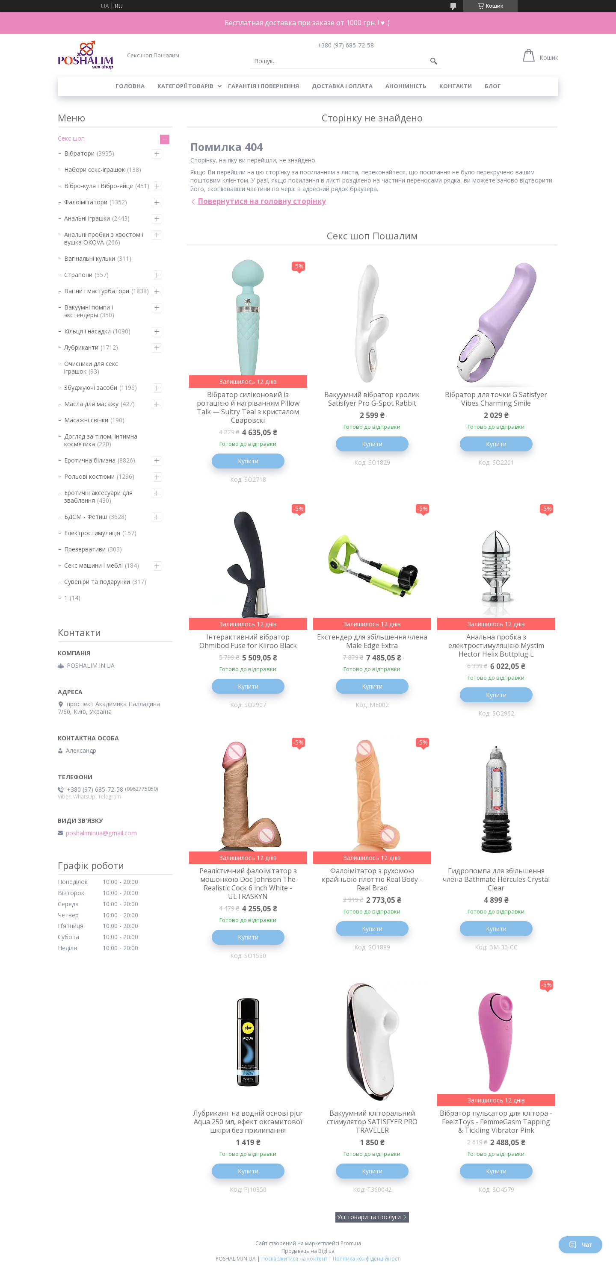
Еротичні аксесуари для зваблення (98, 496)
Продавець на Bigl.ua (308, 1251)
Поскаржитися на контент (294, 1258)
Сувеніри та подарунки (97, 582)
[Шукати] (433, 61)
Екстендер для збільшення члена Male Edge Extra (372, 641)
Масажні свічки (86, 420)
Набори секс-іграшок (94, 169)
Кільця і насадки (87, 331)
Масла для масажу (91, 404)
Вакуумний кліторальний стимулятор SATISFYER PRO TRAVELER (372, 1121)
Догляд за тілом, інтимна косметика (100, 440)
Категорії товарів (185, 86)
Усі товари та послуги (369, 1217)
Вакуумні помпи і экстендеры (88, 311)
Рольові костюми (89, 476)
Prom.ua (351, 1243)
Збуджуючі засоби (90, 387)
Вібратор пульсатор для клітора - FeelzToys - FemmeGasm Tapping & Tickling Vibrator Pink (496, 1121)
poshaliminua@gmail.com (101, 833)
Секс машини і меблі (93, 565)
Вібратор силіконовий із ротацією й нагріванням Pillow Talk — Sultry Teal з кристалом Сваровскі (248, 407)
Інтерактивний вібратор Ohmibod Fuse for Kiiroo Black (248, 641)
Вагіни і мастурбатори (96, 291)
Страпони (78, 275)
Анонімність (405, 86)
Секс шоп (71, 138)
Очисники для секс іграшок (91, 367)
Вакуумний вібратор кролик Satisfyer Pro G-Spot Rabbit (372, 398)
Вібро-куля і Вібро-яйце (98, 186)
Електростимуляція (92, 533)
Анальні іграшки (87, 218)
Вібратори (79, 153)
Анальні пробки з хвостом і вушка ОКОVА (103, 238)
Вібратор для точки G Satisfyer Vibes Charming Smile (496, 398)
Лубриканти (81, 347)
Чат (580, 1245)
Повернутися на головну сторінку (262, 201)
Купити (248, 461)
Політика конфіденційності (367, 1258)
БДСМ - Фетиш (85, 517)
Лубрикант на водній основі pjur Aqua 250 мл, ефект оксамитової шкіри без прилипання (248, 1121)
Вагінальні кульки (89, 258)
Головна (130, 86)
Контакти (455, 86)
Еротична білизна (90, 460)
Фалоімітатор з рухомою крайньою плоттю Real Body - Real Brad (372, 879)
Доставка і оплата (342, 86)
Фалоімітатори (85, 202)
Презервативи (85, 549)
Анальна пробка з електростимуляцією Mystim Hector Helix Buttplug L (496, 645)
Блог (493, 86)
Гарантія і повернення (263, 86)
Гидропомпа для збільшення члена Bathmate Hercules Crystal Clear (496, 879)
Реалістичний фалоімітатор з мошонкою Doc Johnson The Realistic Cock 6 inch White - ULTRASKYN (248, 883)
